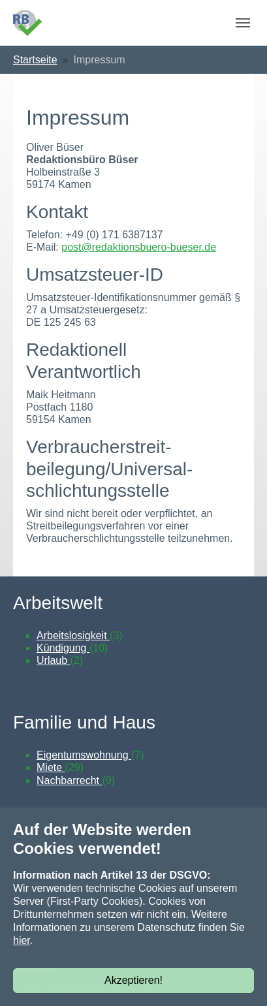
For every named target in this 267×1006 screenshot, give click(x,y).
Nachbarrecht (69, 780)
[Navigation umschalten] (243, 23)
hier (21, 940)
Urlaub (54, 660)
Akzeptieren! (133, 980)
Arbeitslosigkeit (73, 635)
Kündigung (63, 647)
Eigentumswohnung (84, 755)
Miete (51, 767)
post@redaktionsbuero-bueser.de (138, 247)
